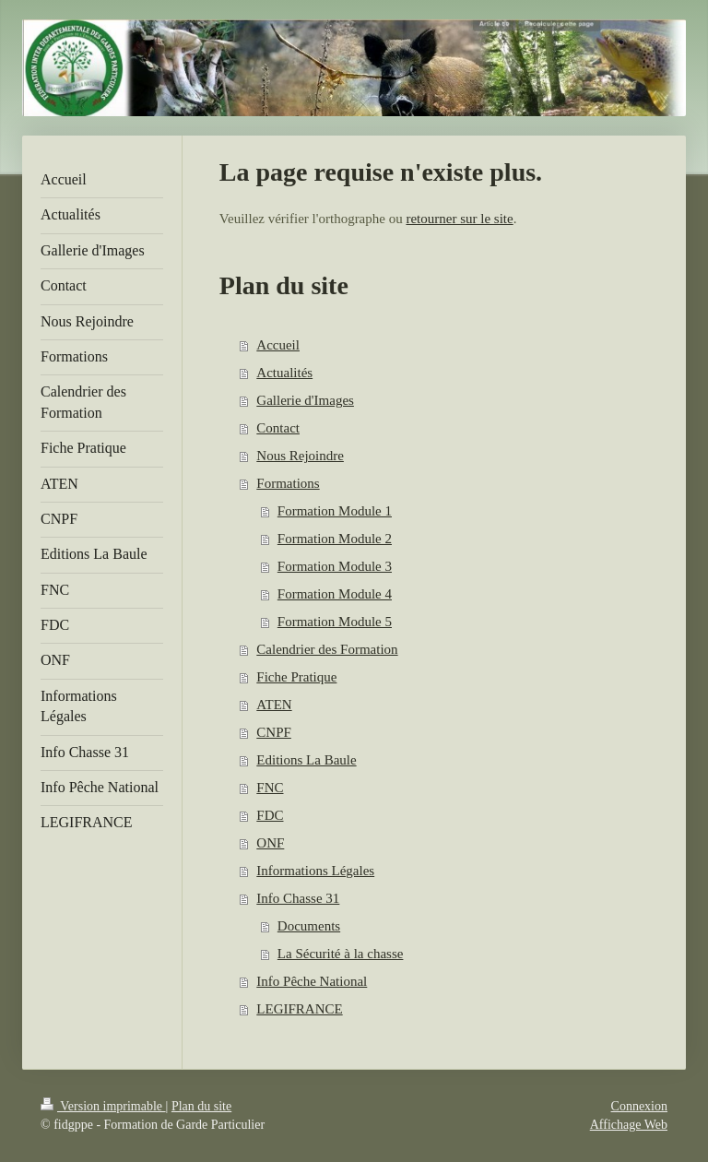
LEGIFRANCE (299, 1009)
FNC (269, 787)
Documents (308, 926)
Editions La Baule (306, 760)
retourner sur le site (459, 218)
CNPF (273, 732)
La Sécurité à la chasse (340, 953)
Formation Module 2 (334, 538)
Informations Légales (315, 870)
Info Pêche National (311, 981)
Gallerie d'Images (305, 400)
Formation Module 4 (334, 594)
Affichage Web (628, 1125)
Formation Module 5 (334, 621)
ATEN (273, 704)
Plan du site (201, 1106)
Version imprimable (103, 1106)
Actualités (284, 372)
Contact (278, 428)
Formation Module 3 (334, 566)
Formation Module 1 (334, 511)
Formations (287, 483)
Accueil (278, 345)
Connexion (639, 1106)
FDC (269, 815)
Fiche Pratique (296, 677)
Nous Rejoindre (300, 455)
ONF (270, 843)
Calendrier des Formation (326, 649)
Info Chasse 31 (297, 898)
